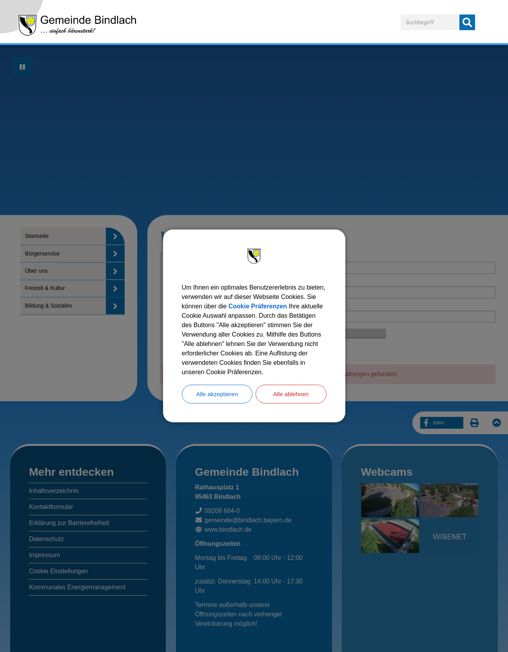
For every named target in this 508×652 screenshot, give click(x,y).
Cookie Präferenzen (258, 305)
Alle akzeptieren (217, 394)
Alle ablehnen (291, 394)
